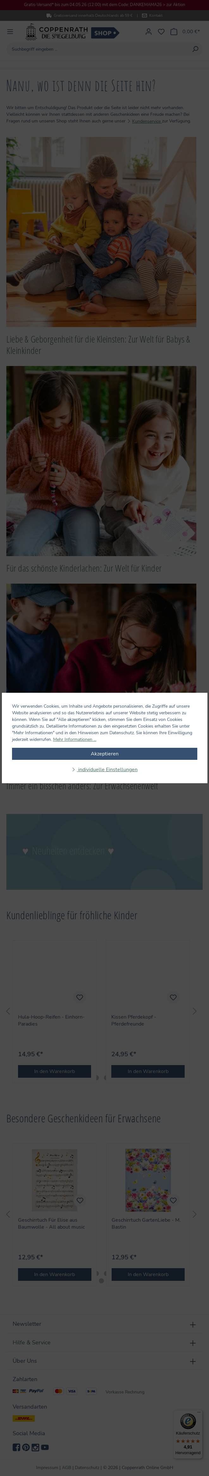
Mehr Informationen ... (74, 739)
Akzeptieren (105, 753)
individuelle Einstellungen (107, 769)
